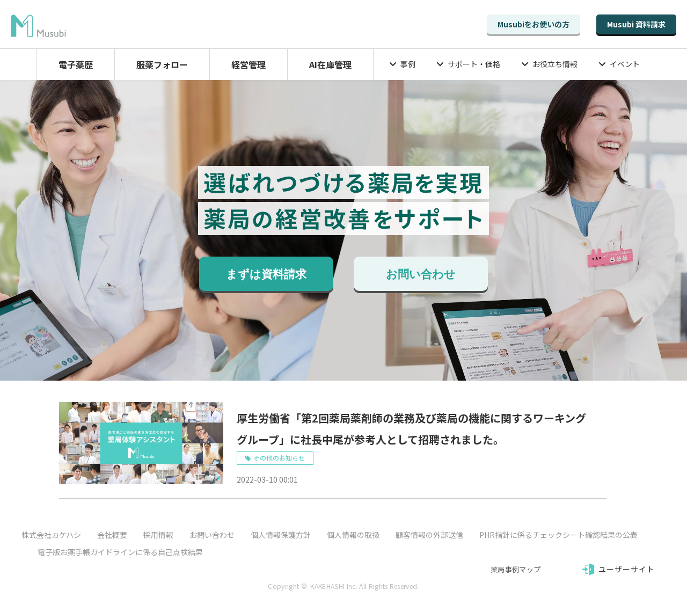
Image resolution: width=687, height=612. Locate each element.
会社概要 (112, 534)
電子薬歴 (76, 64)
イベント (625, 64)
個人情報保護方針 (281, 534)
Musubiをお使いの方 (533, 24)
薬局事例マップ (515, 569)
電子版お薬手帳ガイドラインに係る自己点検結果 (120, 552)
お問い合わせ (421, 274)
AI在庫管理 (330, 64)
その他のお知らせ (279, 457)
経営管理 (248, 64)
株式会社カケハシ (51, 534)
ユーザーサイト (626, 569)
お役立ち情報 (555, 64)
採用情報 (158, 534)
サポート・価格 (474, 64)
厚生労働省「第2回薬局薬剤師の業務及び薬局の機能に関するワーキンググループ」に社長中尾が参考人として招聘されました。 (411, 428)
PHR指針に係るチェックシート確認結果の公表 (558, 534)
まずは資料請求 (266, 274)
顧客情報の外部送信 (429, 534)
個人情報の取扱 (353, 534)
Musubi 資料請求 (636, 24)
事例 (407, 64)
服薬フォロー (162, 64)
